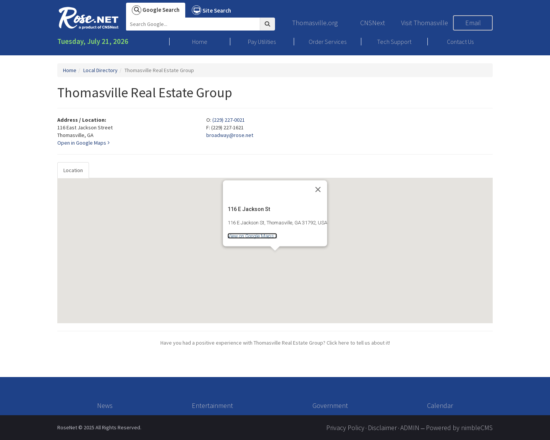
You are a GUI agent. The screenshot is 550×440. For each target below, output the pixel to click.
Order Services (327, 41)
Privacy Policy (345, 427)
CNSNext (372, 22)
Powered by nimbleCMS (459, 427)
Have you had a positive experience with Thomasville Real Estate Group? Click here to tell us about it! (275, 342)
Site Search (211, 10)
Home (199, 41)
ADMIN (409, 427)
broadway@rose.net (229, 135)
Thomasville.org (315, 22)
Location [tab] (73, 170)
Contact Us (460, 41)
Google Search (156, 10)
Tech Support (394, 41)
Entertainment (212, 405)
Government (330, 405)
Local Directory (100, 70)
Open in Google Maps (83, 142)
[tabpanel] (275, 250)
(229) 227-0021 (228, 119)
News (105, 405)
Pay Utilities (262, 41)
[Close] (318, 189)
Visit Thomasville (424, 22)
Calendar (440, 405)
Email (473, 22)
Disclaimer (382, 427)
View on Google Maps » (252, 236)
